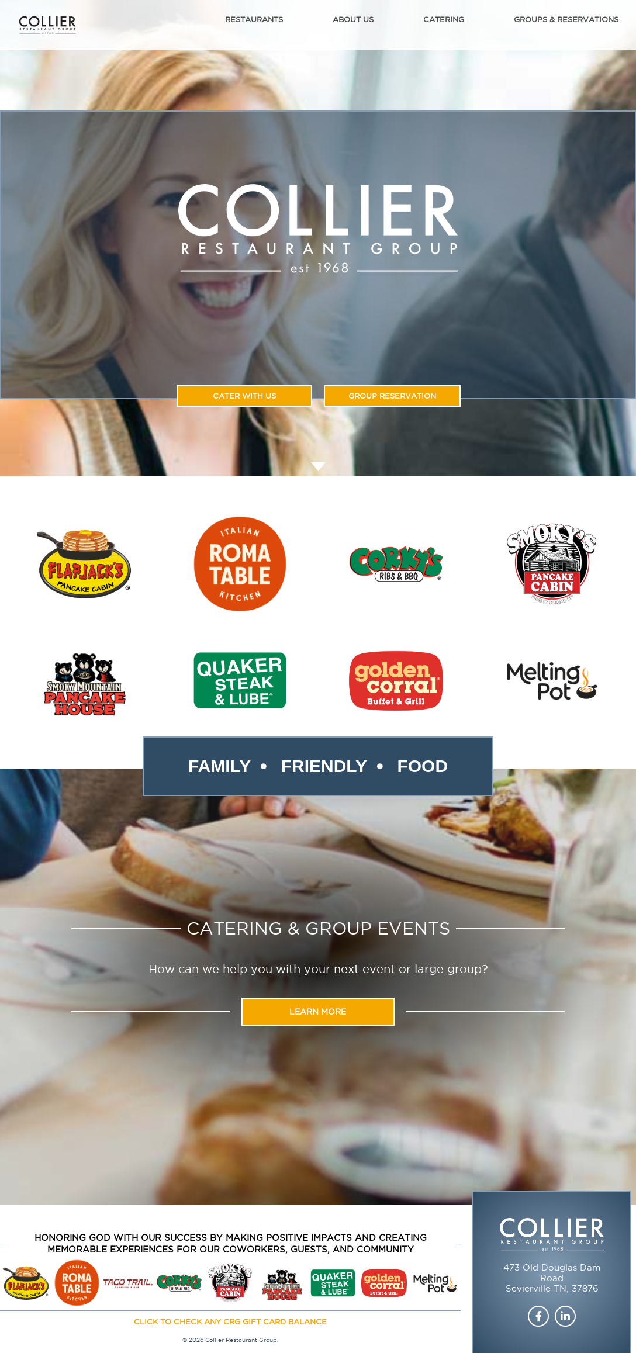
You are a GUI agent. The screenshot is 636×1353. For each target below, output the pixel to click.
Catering (443, 19)
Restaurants (254, 19)
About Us (353, 19)
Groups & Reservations (566, 19)
